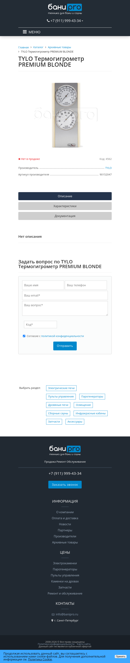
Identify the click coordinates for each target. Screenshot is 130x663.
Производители (65, 536)
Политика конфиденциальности (56, 644)
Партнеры (65, 530)
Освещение (83, 405)
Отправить (65, 345)
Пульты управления (61, 396)
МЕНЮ (34, 31)
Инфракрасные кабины (91, 413)
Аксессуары (75, 421)
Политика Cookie (40, 659)
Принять (120, 656)
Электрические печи (61, 388)
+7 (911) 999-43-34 (66, 20)
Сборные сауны (58, 413)
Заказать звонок (65, 485)
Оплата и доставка (65, 518)
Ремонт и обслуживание (65, 593)
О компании (65, 512)
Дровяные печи (58, 405)
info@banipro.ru (67, 614)
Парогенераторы (92, 396)
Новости (65, 524)
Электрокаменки (65, 563)
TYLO (108, 168)
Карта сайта (83, 644)
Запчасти (54, 421)
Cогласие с (55, 336)
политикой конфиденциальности (62, 336)
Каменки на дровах (65, 581)
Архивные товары (65, 542)
